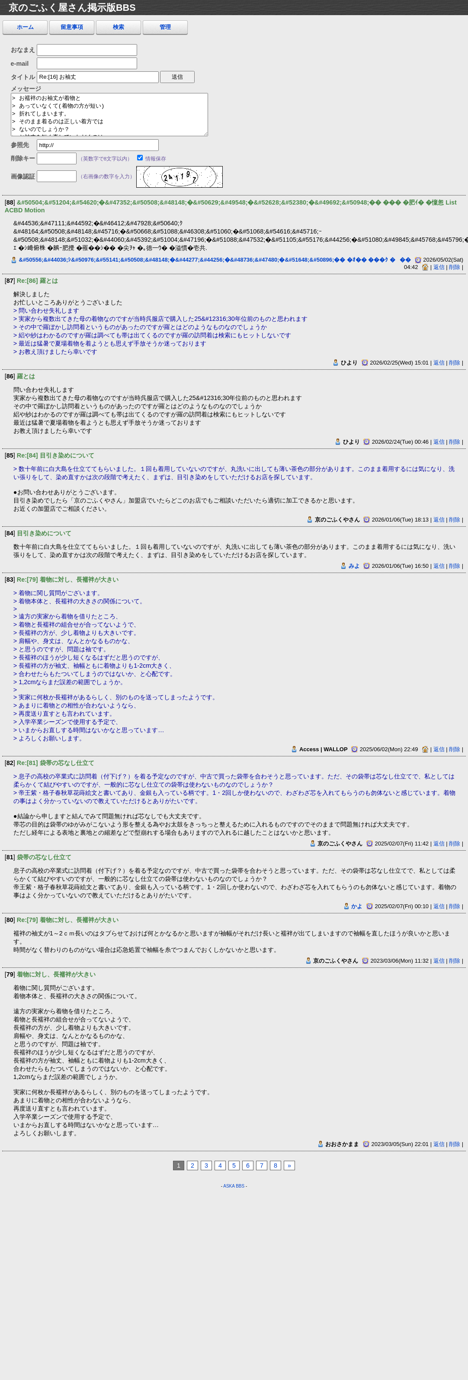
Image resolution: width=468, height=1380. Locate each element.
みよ (354, 566)
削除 (454, 267)
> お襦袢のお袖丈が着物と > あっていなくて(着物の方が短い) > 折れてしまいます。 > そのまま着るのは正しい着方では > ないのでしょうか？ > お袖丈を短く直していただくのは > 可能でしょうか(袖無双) (109, 114)
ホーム (25, 27)
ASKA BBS (233, 1186)
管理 (165, 27)
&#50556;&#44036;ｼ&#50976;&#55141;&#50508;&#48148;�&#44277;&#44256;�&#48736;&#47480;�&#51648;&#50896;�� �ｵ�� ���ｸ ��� (215, 259)
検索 (118, 27)
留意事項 (72, 27)
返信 (439, 267)
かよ (356, 906)
